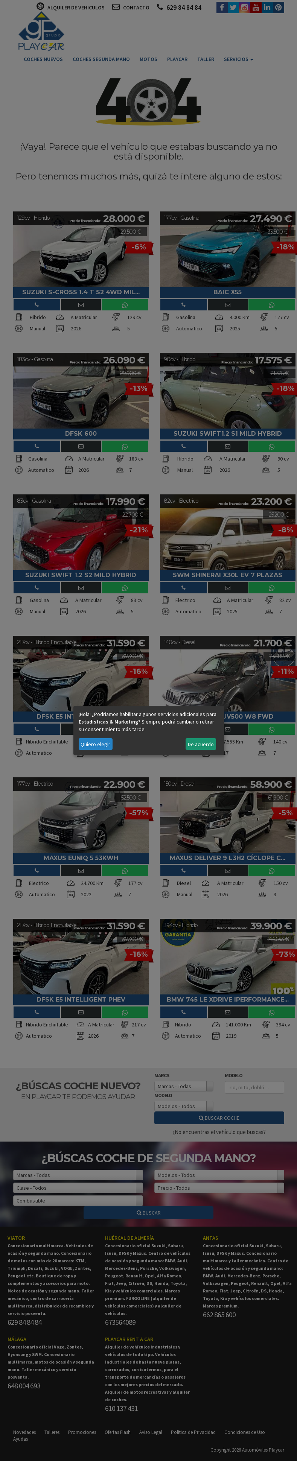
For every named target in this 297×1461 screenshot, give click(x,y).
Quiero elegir (95, 744)
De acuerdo (201, 744)
